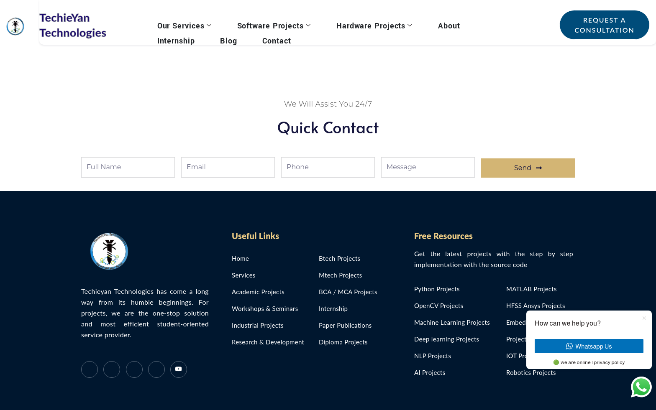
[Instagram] (156, 369)
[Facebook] (89, 369)
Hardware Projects (361, 24)
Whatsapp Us (589, 346)
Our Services (188, 24)
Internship (474, 24)
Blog (169, 34)
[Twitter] (111, 369)
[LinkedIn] (134, 369)
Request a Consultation (600, 25)
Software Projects (269, 24)
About (428, 24)
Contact (209, 34)
